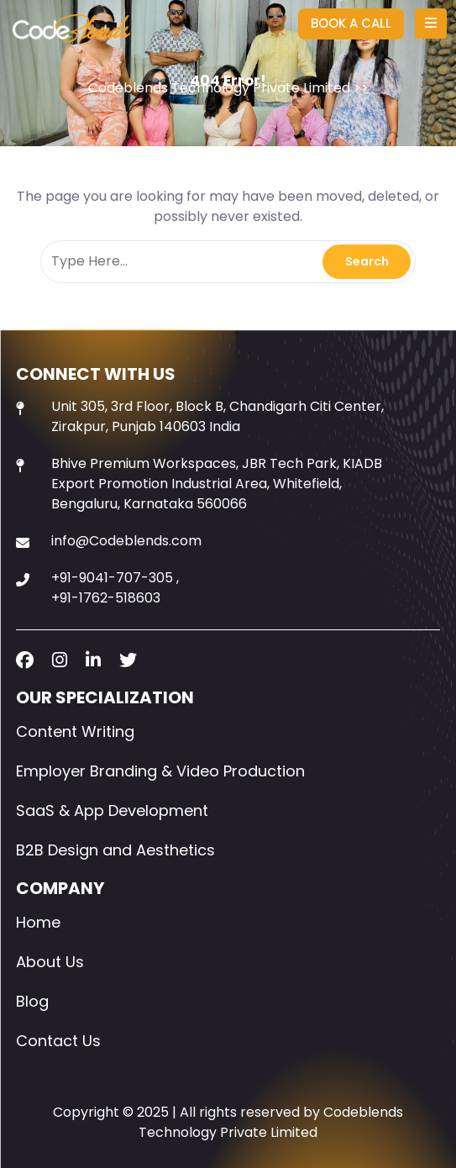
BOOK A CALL (351, 23)
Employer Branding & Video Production (160, 770)
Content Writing (75, 731)
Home (38, 922)
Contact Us (58, 1040)
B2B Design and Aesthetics (115, 849)
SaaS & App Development (112, 810)
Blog (32, 1001)
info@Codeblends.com (126, 540)
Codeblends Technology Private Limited (219, 87)
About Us (50, 961)
